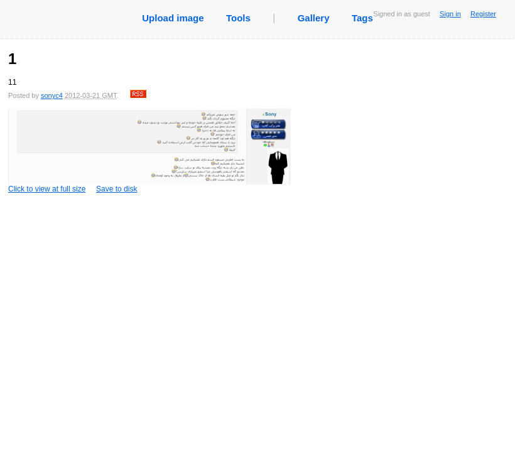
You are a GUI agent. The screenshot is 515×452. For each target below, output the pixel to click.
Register (483, 14)
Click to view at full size (149, 151)
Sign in (450, 14)
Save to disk (116, 189)
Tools (238, 18)
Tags (362, 18)
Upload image (172, 18)
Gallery (314, 18)
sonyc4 (52, 95)
